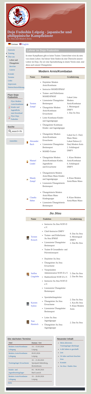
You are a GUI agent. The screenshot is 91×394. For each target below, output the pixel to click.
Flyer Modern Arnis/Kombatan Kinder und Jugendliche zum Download (17, 107)
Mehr (10, 383)
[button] (27, 105)
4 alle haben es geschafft (69, 349)
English (23, 44)
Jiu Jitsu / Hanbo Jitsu (68, 366)
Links (10, 81)
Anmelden (13, 141)
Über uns (11, 57)
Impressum (12, 84)
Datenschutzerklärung (16, 87)
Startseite (11, 50)
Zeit (61, 353)
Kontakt (11, 74)
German (13, 44)
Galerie (12, 70)
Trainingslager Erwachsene (19, 363)
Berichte (12, 66)
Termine (11, 77)
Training (11, 53)
